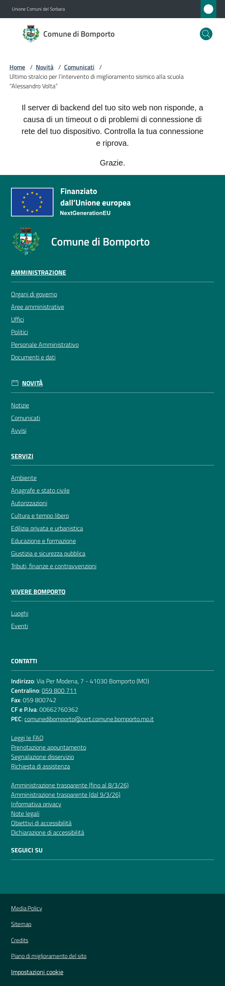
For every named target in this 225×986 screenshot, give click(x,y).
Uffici (17, 319)
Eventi (19, 626)
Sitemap (21, 923)
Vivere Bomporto (38, 591)
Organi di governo (34, 294)
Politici (19, 332)
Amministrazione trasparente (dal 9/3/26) (65, 794)
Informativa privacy (36, 804)
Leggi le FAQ (27, 737)
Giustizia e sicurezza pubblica (48, 553)
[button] (206, 34)
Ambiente (24, 477)
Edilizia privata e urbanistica (47, 528)
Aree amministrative (37, 306)
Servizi (22, 456)
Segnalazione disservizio (42, 756)
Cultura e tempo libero (40, 515)
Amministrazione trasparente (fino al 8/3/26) (70, 785)
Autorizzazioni (29, 503)
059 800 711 (59, 690)
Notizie (20, 405)
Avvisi (18, 430)
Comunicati (79, 67)
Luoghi (19, 613)
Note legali (25, 813)
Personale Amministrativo (45, 344)
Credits (19, 940)
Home (17, 67)
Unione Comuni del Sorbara (38, 9)
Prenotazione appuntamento (48, 747)
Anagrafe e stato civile (40, 490)
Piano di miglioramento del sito (49, 955)
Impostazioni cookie (37, 972)
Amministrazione (38, 272)
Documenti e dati (33, 357)
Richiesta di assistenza (40, 766)
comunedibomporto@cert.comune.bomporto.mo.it (89, 719)
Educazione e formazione (43, 540)
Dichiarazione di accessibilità (47, 832)
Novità (44, 67)
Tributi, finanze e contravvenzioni (53, 566)
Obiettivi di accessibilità (41, 823)
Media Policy (26, 908)
